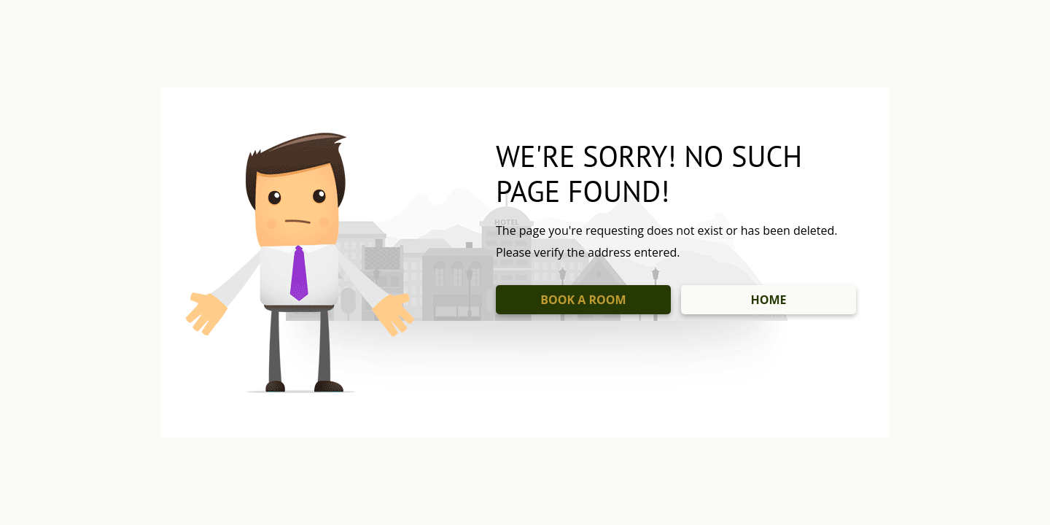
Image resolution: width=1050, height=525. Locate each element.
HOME (768, 300)
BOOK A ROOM (583, 300)
